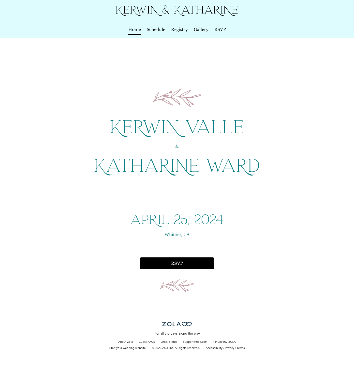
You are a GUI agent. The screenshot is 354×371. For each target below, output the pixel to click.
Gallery (201, 29)
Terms (241, 348)
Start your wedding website (127, 348)
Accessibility (214, 348)
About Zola (125, 342)
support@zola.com (195, 342)
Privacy (229, 348)
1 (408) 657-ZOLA (224, 342)
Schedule (156, 29)
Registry (179, 29)
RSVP (220, 29)
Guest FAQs (147, 342)
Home (134, 29)
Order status (169, 342)
